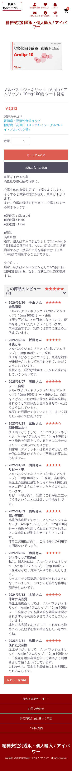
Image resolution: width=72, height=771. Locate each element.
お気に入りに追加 (36, 167)
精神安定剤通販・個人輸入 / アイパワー (36, 25)
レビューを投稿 (16, 680)
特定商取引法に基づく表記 (36, 718)
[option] (36, 56)
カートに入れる (36, 155)
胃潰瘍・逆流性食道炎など (22, 121)
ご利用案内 (36, 728)
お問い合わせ (36, 708)
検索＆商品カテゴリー (36, 698)
